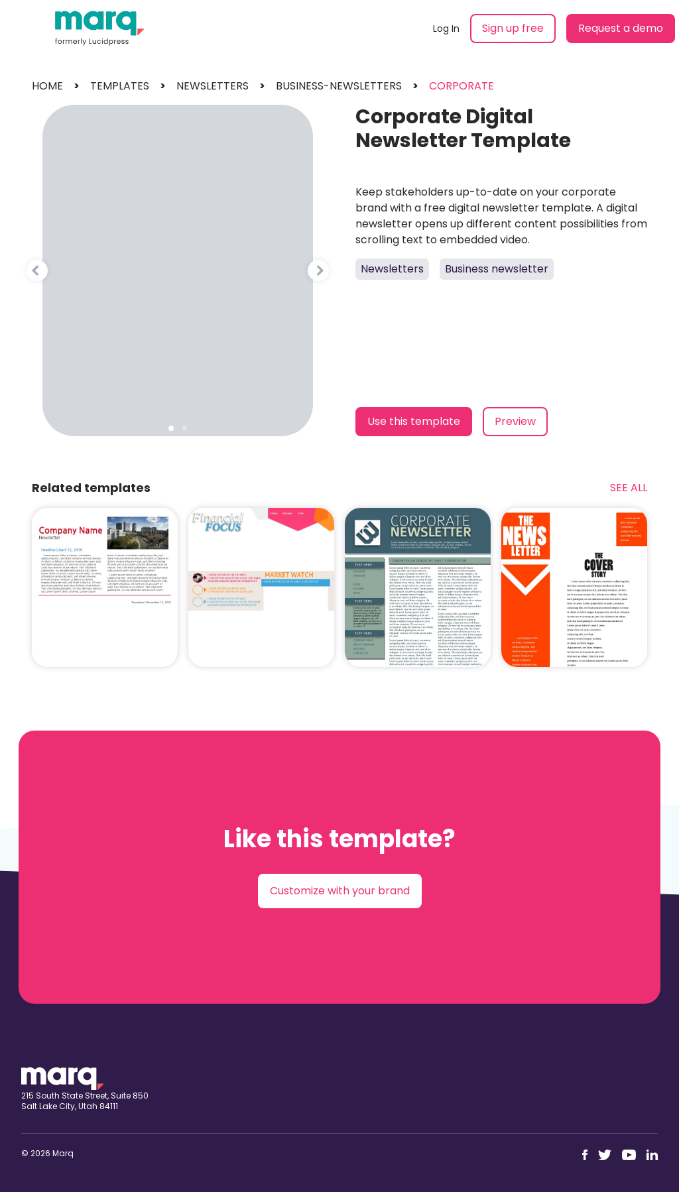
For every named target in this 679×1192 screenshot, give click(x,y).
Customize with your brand (340, 890)
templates (119, 85)
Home (47, 85)
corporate (461, 85)
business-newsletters (339, 85)
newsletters (212, 85)
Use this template (413, 421)
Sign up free (513, 28)
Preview (515, 421)
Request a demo (620, 28)
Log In (446, 28)
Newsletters (392, 268)
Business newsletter (496, 268)
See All (628, 487)
